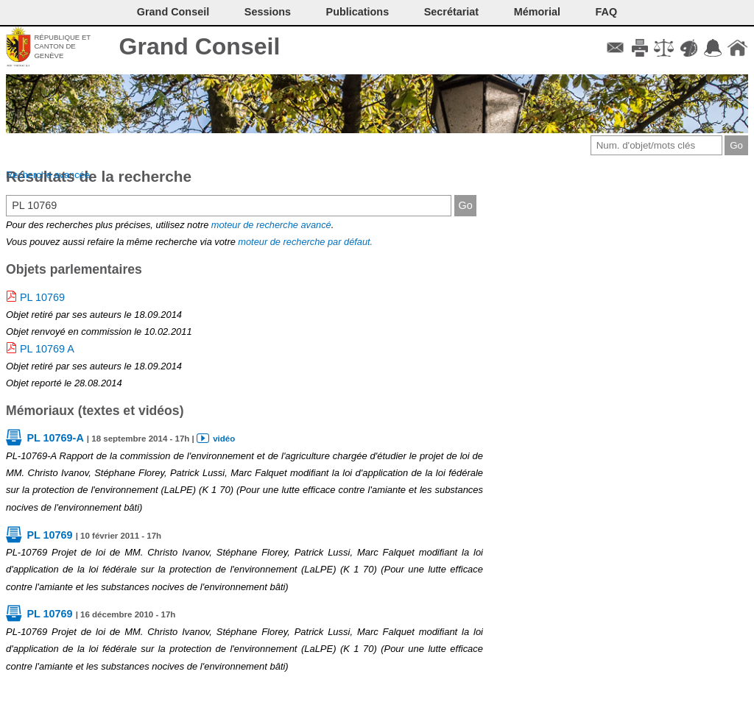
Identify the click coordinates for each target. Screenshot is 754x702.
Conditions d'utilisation (663, 48)
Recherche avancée (48, 174)
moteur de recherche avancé (271, 224)
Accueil (737, 48)
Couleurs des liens (689, 48)
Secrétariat (451, 12)
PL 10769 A (47, 349)
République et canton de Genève (62, 46)
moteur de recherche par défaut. (305, 241)
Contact (615, 48)
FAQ (607, 12)
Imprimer (639, 48)
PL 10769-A (55, 438)
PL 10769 (42, 297)
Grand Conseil (200, 46)
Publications (358, 12)
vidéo (224, 438)
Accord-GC (713, 48)
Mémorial (537, 12)
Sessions (267, 12)
